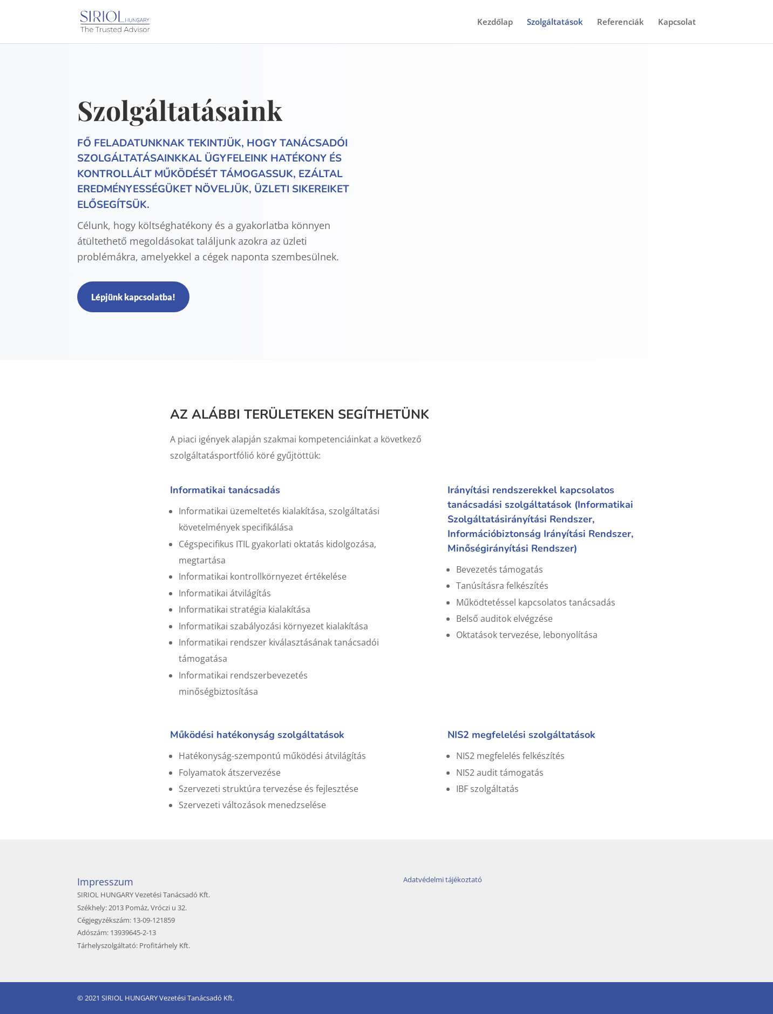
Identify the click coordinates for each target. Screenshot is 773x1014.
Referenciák (620, 22)
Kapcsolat (677, 22)
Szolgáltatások (555, 22)
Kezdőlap (495, 22)
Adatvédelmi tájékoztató (442, 879)
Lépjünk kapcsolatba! (133, 297)
